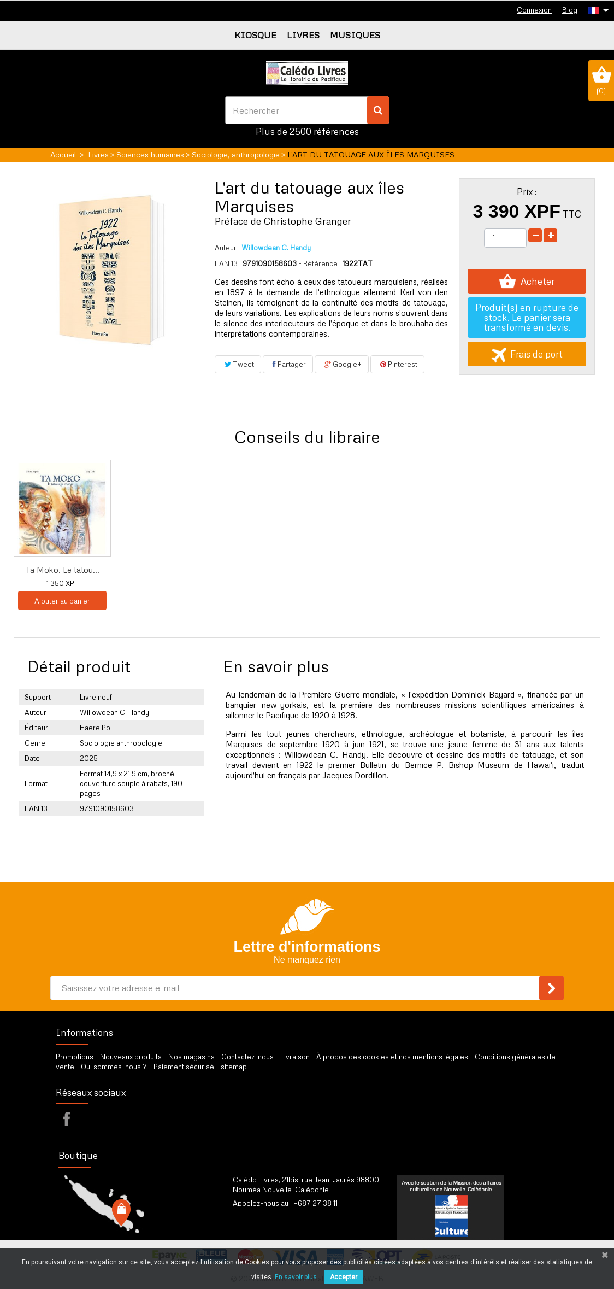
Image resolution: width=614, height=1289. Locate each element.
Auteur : (227, 247)
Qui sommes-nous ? (114, 1066)
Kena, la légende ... (170, 570)
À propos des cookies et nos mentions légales (392, 1056)
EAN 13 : (228, 263)
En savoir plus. (296, 1277)
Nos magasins (191, 1056)
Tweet (238, 364)
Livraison (295, 1056)
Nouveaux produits (131, 1056)
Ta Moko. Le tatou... (387, 570)
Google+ (342, 364)
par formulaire (286, 1216)
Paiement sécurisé (184, 1066)
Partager (288, 364)
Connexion (534, 9)
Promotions (74, 1056)
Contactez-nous (247, 1056)
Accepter (343, 1277)
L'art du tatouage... (62, 570)
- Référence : (319, 263)
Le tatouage (278, 570)
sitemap (234, 1066)
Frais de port (527, 354)
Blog (569, 9)
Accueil (63, 154)
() (601, 80)
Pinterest (397, 364)
